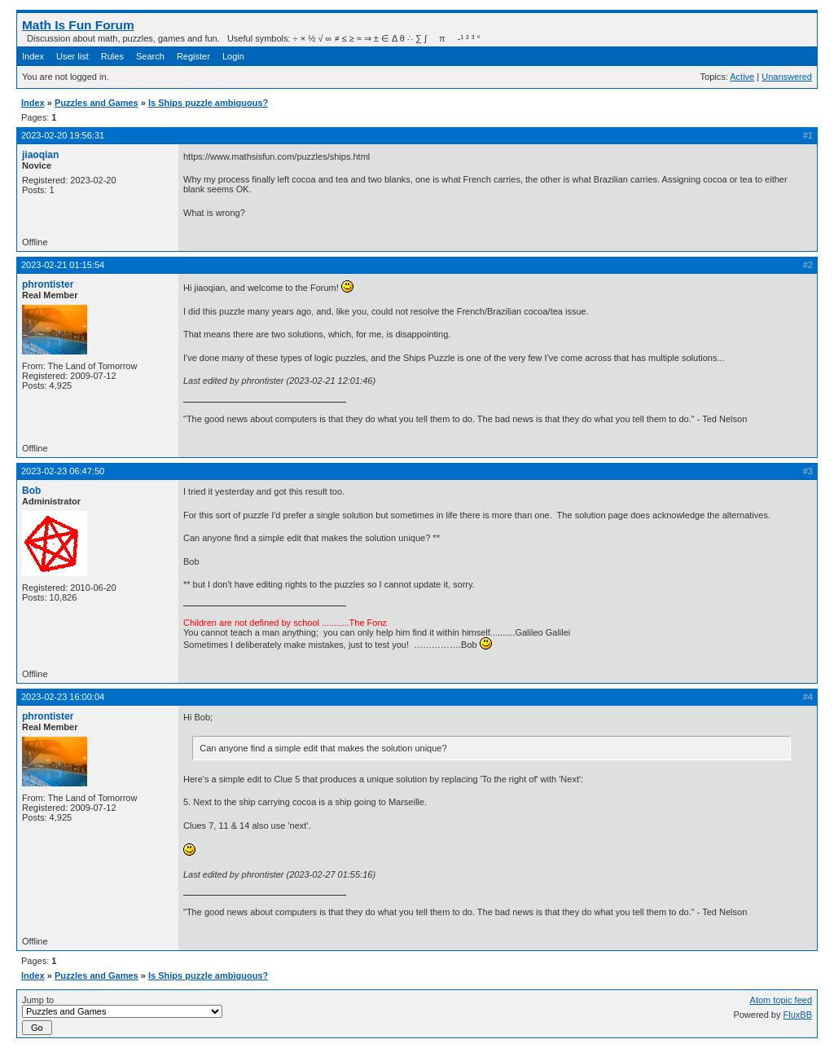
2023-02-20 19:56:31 (62, 135)
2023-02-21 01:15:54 (62, 265)
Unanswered (787, 76)
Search (150, 56)
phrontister (47, 284)
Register (193, 56)
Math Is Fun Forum (78, 25)
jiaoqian (40, 155)
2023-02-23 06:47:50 (62, 471)
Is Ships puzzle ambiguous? (208, 103)
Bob (31, 490)
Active (742, 76)
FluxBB (798, 1014)
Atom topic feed (781, 1000)
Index (33, 56)
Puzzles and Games (96, 103)
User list (72, 56)
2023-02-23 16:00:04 (62, 697)
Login (233, 56)
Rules (112, 56)
